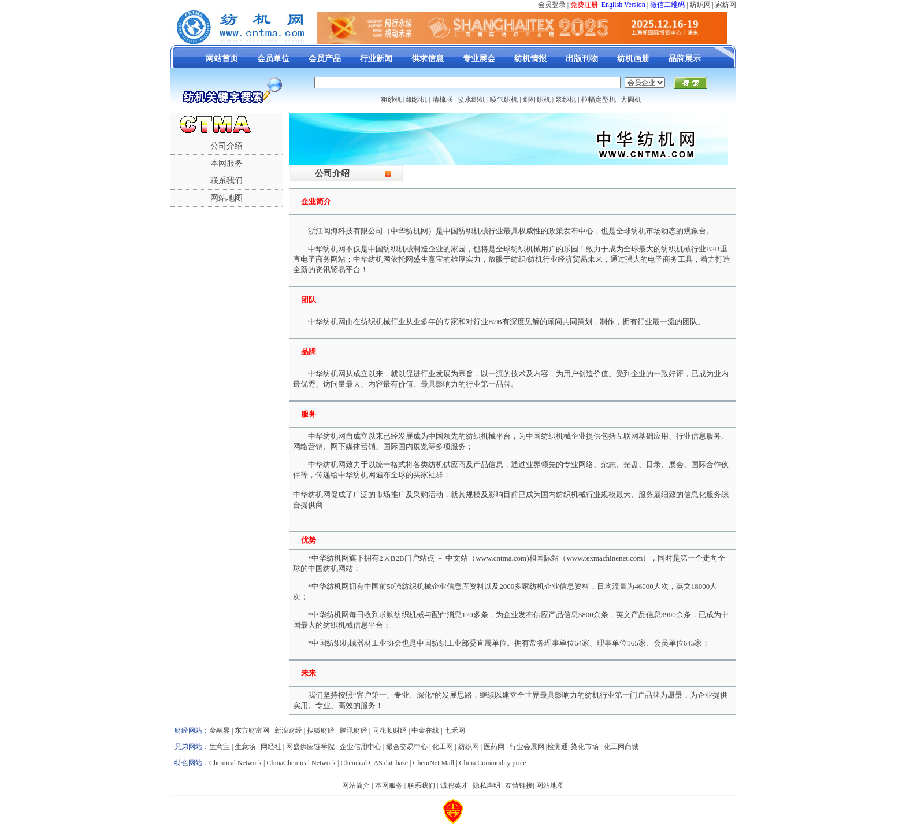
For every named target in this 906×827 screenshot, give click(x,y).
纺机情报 (530, 58)
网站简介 (356, 785)
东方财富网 (252, 730)
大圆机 (631, 99)
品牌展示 (685, 58)
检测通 (557, 747)
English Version (623, 5)
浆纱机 (565, 99)
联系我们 (226, 180)
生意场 (245, 747)
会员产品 (325, 58)
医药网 (494, 747)
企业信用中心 (360, 747)
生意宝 (219, 747)
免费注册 (584, 5)
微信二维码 (667, 5)
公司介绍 (226, 146)
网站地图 (226, 198)
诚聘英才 (454, 785)
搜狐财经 (321, 730)
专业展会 (479, 58)
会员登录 (552, 5)
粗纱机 (391, 99)
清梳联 (442, 99)
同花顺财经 (389, 730)
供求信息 (427, 58)
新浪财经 (288, 730)
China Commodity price (492, 763)
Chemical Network (236, 763)
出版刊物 (582, 58)
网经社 (271, 747)
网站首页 (222, 58)
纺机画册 (633, 58)
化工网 (442, 747)
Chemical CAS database (374, 763)
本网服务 (226, 163)
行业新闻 (376, 58)
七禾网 (454, 730)
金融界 (219, 730)
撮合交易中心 (407, 747)
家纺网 (725, 5)
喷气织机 (504, 99)
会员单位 (273, 58)
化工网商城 (621, 747)
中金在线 (425, 730)
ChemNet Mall (433, 763)
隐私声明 (486, 785)
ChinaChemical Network (301, 763)
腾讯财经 (353, 730)
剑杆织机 (537, 99)
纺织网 (700, 5)
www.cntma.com (501, 558)
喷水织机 (471, 99)
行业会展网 (527, 747)
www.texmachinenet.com (604, 558)
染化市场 (585, 747)
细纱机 (416, 99)
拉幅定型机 (598, 99)
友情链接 (519, 785)
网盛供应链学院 (310, 747)
